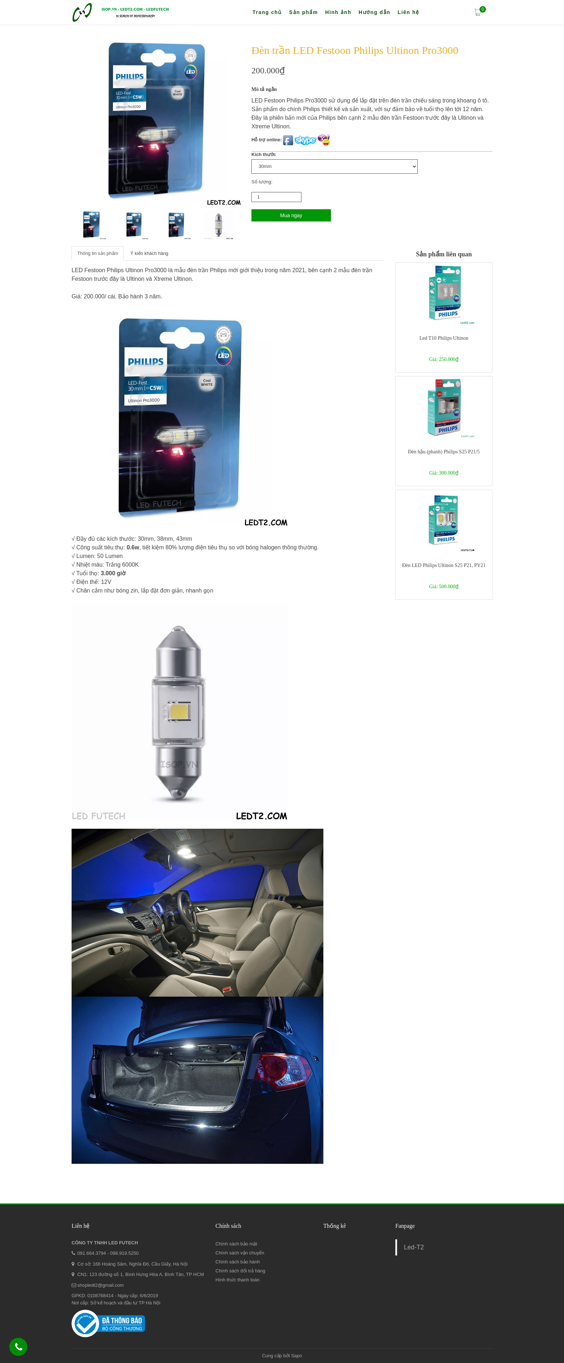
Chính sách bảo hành (237, 1261)
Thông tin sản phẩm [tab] (97, 253)
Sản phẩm (303, 12)
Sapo (296, 1355)
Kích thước (263, 154)
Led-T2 (414, 1247)
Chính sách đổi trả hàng (240, 1270)
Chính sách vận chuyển (239, 1252)
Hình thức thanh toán (237, 1279)
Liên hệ (408, 12)
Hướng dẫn (375, 12)
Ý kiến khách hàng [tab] (150, 253)
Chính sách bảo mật (236, 1244)
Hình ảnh (338, 12)
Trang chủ (267, 12)
